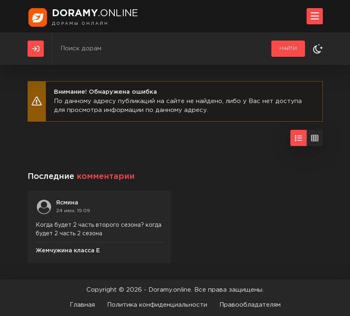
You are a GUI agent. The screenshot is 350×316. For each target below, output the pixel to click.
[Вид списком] (298, 138)
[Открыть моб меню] (315, 16)
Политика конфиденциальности (157, 304)
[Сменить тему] (318, 49)
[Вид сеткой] (315, 138)
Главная (82, 304)
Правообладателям (250, 304)
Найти (288, 48)
